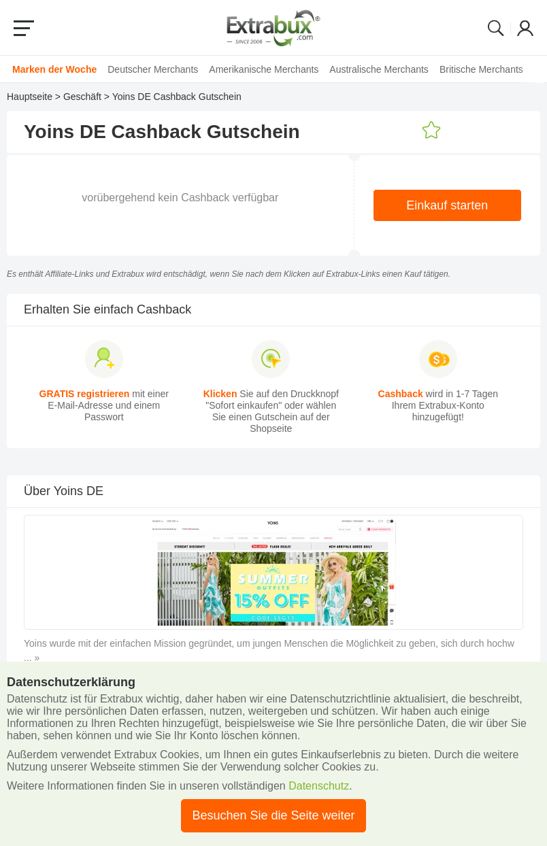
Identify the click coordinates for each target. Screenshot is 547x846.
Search (496, 28)
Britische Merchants (481, 69)
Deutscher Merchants (152, 69)
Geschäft (82, 96)
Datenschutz (318, 786)
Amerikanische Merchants (263, 69)
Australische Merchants (379, 69)
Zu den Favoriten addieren (431, 130)
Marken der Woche (54, 69)
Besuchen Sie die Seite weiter (273, 815)
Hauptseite (29, 96)
